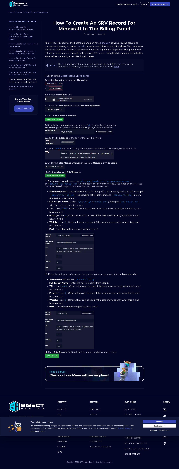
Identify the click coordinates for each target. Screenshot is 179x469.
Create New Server (160, 4)
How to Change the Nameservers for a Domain (21, 28)
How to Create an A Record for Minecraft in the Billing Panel (22, 52)
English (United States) (128, 4)
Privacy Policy (131, 433)
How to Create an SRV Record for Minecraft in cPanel (22, 73)
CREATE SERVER (23, 108)
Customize (159, 459)
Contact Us (129, 420)
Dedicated (95, 425)
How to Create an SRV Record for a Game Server (22, 66)
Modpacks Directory (100, 447)
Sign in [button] (144, 4)
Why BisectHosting (66, 420)
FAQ (59, 415)
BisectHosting (15, 12)
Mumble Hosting (98, 436)
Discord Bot (96, 441)
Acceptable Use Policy (135, 443)
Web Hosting (96, 431)
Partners (62, 441)
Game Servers (97, 420)
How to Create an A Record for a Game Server (23, 45)
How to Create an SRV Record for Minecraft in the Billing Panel (23, 80)
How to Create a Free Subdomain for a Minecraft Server (20, 36)
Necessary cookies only (159, 463)
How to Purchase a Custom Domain (21, 87)
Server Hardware (66, 425)
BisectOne (62, 431)
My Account (130, 409)
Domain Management (39, 12)
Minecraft (95, 409)
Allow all (159, 454)
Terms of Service (132, 438)
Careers (61, 447)
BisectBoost (63, 436)
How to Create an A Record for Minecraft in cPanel (22, 59)
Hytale (93, 415)
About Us (61, 409)
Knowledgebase (132, 415)
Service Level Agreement (137, 449)
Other (25, 12)
